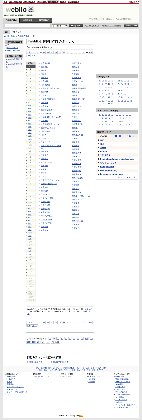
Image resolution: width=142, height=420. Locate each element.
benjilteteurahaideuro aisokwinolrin (117, 159)
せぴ (29, 272)
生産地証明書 (77, 135)
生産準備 (44, 106)
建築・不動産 (96, 368)
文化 (40, 370)
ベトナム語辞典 (121, 400)
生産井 (43, 176)
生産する (44, 155)
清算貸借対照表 (78, 99)
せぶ (29, 260)
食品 (78, 370)
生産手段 (44, 67)
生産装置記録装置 (79, 88)
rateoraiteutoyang (108, 170)
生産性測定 (45, 212)
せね (29, 139)
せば (29, 254)
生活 (45, 370)
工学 (87, 368)
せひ (29, 148)
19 (60, 52)
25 (83, 52)
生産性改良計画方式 (49, 184)
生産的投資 (76, 167)
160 (48, 342)
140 (38, 342)
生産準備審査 (46, 113)
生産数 (43, 138)
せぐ (29, 215)
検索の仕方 (11, 379)
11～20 (117, 136)
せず (29, 230)
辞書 (5, 2)
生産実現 (44, 95)
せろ (29, 196)
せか (29, 84)
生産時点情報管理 (48, 99)
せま (29, 160)
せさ (29, 99)
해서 (102, 144)
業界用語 (47, 368)
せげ (29, 218)
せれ (29, 193)
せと (29, 127)
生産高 (75, 117)
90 (82, 339)
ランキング (16, 32)
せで (29, 248)
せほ (29, 157)
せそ (29, 112)
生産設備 (44, 230)
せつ (29, 121)
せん (29, 205)
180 (90, 52)
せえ (29, 78)
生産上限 (44, 121)
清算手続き (76, 174)
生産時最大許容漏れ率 (50, 88)
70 (74, 339)
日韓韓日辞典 (53, 2)
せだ (29, 239)
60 (70, 339)
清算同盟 (75, 199)
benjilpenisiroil (107, 167)
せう (29, 75)
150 (43, 342)
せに (29, 133)
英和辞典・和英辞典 (122, 382)
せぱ (29, 269)
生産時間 (44, 81)
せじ (29, 227)
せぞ (29, 236)
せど (29, 251)
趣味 (60, 370)
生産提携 (75, 149)
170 (52, 342)
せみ (29, 163)
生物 (73, 370)
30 (58, 339)
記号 (121, 121)
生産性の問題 (46, 223)
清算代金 (75, 113)
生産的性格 (76, 164)
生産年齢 (75, 217)
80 (78, 339)
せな (29, 130)
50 (66, 339)
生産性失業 (45, 205)
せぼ (29, 266)
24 (79, 52)
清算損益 (75, 95)
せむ (29, 166)
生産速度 (75, 92)
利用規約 (10, 384)
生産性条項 (45, 209)
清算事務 (44, 103)
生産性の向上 (46, 216)
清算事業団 (45, 85)
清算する (44, 159)
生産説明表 (76, 63)
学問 (104, 368)
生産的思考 (76, 153)
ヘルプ (9, 382)
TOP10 (103, 136)
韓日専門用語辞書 (61, 362)
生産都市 (75, 185)
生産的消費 (76, 160)
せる (29, 190)
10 (50, 339)
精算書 (43, 70)
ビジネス (39, 368)
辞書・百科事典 (97, 370)
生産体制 (75, 103)
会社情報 (91, 379)
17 (52, 52)
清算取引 (75, 189)
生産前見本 (76, 78)
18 (56, 52)
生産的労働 (76, 171)
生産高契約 (76, 121)
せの (29, 142)
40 (62, 339)
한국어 (103, 147)
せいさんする (46, 162)
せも (29, 172)
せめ (29, 169)
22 (72, 52)
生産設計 (44, 227)
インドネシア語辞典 (122, 394)
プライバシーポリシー (15, 387)
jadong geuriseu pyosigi (111, 174)
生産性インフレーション (51, 180)
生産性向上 (45, 194)
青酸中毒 (75, 142)
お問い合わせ (66, 376)
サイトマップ (12, 389)
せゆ (29, 178)
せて (29, 124)
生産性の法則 (46, 220)
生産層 (75, 85)
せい (29, 72)
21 (68, 52)
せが (29, 209)
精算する (44, 151)
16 (48, 52)
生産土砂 (75, 207)
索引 (7, 32)
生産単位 (75, 110)
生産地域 (75, 131)
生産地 (75, 128)
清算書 (43, 74)
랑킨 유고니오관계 (108, 163)
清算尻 (43, 135)
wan (102, 140)
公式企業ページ (94, 376)
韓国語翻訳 (44, 20)
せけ (29, 93)
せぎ (29, 212)
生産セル (75, 67)
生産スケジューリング (50, 142)
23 (75, 52)
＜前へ (29, 52)
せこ (29, 96)
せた (29, 115)
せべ (29, 263)
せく (29, 90)
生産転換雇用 (77, 178)
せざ (29, 224)
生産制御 (44, 187)
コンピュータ (58, 368)
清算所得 (44, 78)
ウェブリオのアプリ (41, 376)
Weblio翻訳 (119, 384)
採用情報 (91, 382)
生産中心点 (76, 138)
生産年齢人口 (77, 221)
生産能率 (75, 224)
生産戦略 (75, 70)
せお (29, 81)
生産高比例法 (77, 124)
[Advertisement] (88, 11)
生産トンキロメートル (81, 196)
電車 (66, 368)
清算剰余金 (45, 131)
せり (29, 187)
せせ (29, 109)
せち (29, 118)
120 (28, 342)
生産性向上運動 (47, 198)
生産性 (43, 173)
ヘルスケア (53, 370)
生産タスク (76, 106)
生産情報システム (48, 128)
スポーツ (67, 370)
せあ (29, 69)
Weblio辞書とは (12, 376)
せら (29, 184)
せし (29, 102)
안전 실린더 (105, 155)
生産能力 (75, 228)
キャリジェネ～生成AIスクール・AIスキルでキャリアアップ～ (125, 407)
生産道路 (75, 203)
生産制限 (44, 191)
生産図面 (44, 166)
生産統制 (75, 181)
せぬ (29, 136)
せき (29, 87)
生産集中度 (45, 63)
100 (86, 339)
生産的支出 (76, 156)
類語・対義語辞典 (15, 2)
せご (29, 221)
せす (29, 105)
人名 (83, 370)
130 (33, 342)
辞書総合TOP (134, 2)
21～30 (131, 136)
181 (28, 55)
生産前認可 (76, 74)
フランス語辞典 (121, 392)
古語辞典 (63, 2)
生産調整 (75, 146)
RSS (81, 416)
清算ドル (75, 210)
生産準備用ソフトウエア (51, 117)
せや (29, 175)
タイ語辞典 (119, 397)
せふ (29, 151)
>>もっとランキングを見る (126, 177)
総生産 (43, 169)
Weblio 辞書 (9, 36)
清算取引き (76, 192)
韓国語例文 (27, 20)
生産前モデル (77, 81)
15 (44, 52)
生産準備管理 (46, 110)
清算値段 (75, 214)
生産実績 (44, 92)
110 (91, 339)
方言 (88, 370)
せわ (29, 199)
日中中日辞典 (42, 2)
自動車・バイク (75, 368)
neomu (103, 151)
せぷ (29, 275)
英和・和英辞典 (29, 2)
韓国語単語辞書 (35, 362)
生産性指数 (45, 202)
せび (29, 257)
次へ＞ (34, 55)
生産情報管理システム (50, 124)
